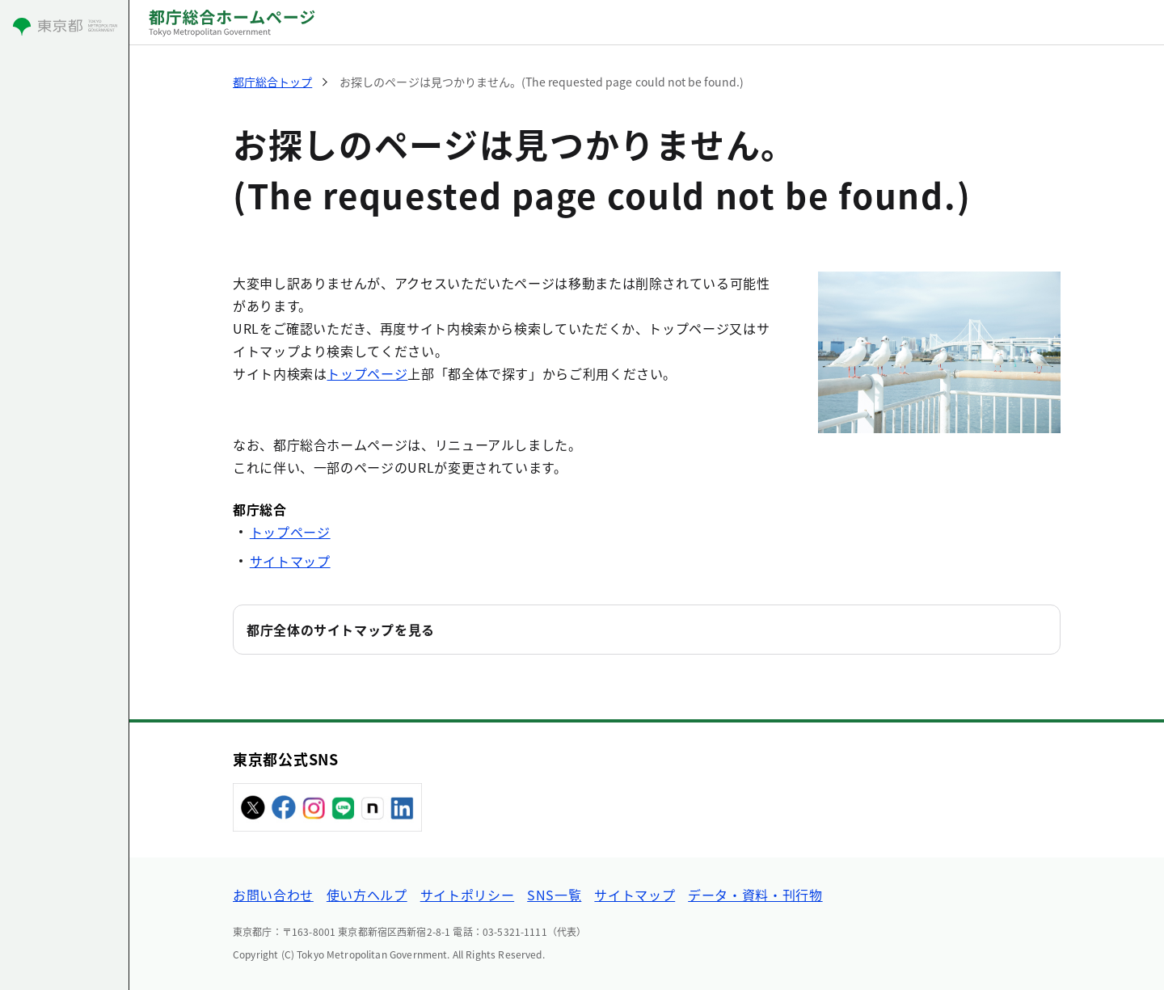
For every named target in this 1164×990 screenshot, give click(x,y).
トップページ (367, 373)
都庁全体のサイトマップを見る (341, 629)
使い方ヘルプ (367, 894)
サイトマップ (290, 561)
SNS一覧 (554, 894)
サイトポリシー (467, 894)
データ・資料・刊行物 (755, 894)
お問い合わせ (273, 894)
